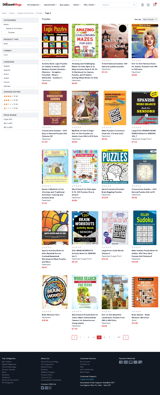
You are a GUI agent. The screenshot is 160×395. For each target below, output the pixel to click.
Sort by (138, 19)
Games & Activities (14, 28)
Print (6, 55)
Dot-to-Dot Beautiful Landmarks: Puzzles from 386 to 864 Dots (113, 318)
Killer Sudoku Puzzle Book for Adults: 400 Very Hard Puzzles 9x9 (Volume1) (145, 253)
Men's (4, 372)
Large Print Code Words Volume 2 (113, 252)
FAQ (81, 367)
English (7, 66)
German (7, 86)
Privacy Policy (47, 375)
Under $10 (8, 119)
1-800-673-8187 (87, 379)
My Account (85, 362)
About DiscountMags (49, 362)
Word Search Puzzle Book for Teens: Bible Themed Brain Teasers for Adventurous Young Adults (85, 319)
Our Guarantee (47, 364)
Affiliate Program (48, 372)
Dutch (6, 74)
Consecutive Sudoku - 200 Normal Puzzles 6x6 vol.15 (144, 190)
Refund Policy (46, 367)
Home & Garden (8, 369)
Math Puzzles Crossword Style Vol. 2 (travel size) (113, 132)
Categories (10, 20)
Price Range (10, 115)
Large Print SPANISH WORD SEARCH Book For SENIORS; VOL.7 (144, 133)
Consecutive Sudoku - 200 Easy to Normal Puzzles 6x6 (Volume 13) (54, 133)
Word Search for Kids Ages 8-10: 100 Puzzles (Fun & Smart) (84, 192)
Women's (5, 375)
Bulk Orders (85, 372)
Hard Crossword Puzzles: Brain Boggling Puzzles (113, 190)
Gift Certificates (87, 369)
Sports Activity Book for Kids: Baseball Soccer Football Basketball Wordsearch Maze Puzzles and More (54, 256)
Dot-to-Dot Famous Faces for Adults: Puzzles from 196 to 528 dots (144, 66)
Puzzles (11, 32)
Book (6, 44)
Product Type (11, 39)
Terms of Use (46, 377)
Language (9, 62)
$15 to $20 (8, 127)
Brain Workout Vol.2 (51, 315)
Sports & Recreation (10, 380)
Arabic (6, 78)
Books (6, 24)
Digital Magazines (9, 364)
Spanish (7, 70)
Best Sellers (7, 362)
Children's (6, 377)
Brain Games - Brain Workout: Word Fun (141, 316)
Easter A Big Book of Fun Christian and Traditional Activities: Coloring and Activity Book (53, 193)
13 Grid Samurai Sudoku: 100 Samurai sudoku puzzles (114, 65)
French (6, 82)
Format (8, 51)
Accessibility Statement (51, 380)
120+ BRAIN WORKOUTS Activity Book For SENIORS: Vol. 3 (84, 253)
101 (119, 337)
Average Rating (12, 92)
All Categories (8, 382)
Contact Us (84, 364)
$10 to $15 (8, 123)
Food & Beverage (9, 367)
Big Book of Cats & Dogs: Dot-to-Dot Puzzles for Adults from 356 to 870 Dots (85, 133)
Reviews (44, 369)
